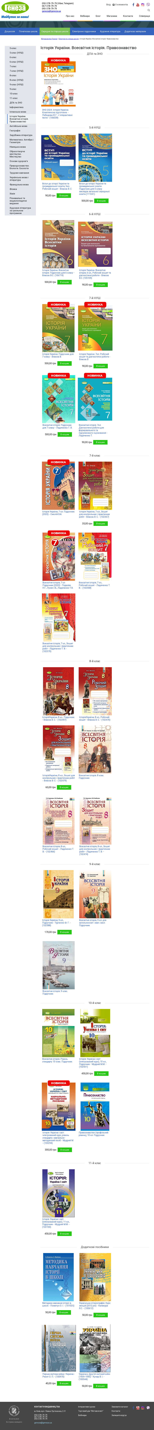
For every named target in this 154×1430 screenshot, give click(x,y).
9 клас (13, 89)
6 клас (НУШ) (16, 62)
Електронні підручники (84, 31)
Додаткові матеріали (135, 31)
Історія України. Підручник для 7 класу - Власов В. (58, 355)
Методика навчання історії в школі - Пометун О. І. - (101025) (58, 1304)
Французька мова (19, 184)
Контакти (128, 16)
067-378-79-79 (49, 6)
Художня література (110, 31)
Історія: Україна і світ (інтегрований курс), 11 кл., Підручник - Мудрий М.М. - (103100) (56, 1223)
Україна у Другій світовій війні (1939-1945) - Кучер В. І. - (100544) (94, 1377)
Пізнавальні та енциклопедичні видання (18, 201)
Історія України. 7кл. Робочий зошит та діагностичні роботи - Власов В (94, 357)
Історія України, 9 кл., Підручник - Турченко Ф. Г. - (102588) (56, 923)
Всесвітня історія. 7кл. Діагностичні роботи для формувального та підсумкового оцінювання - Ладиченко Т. (93, 430)
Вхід (108, 4)
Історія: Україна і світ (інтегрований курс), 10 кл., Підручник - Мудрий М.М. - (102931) (92, 1063)
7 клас (13, 66)
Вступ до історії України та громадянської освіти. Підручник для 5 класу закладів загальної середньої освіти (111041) (94, 188)
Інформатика (16, 107)
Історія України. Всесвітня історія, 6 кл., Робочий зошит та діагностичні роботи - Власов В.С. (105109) (95, 274)
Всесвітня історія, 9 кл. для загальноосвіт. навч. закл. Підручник (92, 923)
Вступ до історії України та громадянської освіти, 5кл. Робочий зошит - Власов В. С (57, 186)
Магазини (112, 16)
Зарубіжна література (21, 135)
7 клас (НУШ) (16, 71)
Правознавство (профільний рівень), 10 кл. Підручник (93, 1134)
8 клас (13, 75)
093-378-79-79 (49, 8)
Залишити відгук (119, 1415)
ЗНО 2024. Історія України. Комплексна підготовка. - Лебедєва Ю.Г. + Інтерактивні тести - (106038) (57, 114)
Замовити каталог (120, 1407)
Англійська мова (18, 126)
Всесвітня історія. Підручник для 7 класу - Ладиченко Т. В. (57, 426)
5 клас (13, 48)
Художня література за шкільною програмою (20, 211)
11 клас (14, 98)
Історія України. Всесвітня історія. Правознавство (19, 119)
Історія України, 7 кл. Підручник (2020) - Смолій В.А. (58, 513)
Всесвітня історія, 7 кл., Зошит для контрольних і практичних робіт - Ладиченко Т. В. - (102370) (57, 647)
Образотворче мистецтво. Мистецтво (17, 154)
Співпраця (144, 16)
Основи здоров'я (19, 161)
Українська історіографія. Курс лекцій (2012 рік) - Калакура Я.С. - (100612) (94, 1306)
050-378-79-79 (49, 3)
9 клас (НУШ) (16, 84)
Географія (15, 130)
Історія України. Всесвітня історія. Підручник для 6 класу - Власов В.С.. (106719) (58, 273)
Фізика (13, 189)
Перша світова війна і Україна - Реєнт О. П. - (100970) (58, 1375)
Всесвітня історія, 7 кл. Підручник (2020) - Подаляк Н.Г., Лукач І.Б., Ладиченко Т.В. (57, 585)
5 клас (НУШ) (16, 52)
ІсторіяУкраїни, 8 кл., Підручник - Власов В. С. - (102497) (58, 718)
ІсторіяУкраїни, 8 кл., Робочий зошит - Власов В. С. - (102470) (94, 718)
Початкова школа (28, 31)
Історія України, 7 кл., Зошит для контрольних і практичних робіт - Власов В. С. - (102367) (94, 514)
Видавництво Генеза (49, 39)
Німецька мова (18, 147)
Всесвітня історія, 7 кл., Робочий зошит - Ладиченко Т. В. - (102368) (95, 585)
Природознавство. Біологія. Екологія (19, 167)
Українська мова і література (19, 178)
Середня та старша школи (54, 31)
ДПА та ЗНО (16, 102)
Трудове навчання (19, 173)
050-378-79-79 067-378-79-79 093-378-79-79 (40, 1417)
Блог (98, 16)
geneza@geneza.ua (51, 11)
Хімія (12, 193)
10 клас (14, 93)
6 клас (13, 57)
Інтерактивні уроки (86, 1407)
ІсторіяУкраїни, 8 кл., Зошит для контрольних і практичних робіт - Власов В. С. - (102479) (58, 778)
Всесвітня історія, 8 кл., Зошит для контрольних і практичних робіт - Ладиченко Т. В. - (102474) (94, 850)
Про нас (70, 16)
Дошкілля (10, 31)
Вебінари (85, 16)
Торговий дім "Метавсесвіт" (90, 1411)
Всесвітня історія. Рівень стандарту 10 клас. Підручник (57, 1060)
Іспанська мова (18, 111)
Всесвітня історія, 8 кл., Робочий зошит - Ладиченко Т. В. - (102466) (58, 849)
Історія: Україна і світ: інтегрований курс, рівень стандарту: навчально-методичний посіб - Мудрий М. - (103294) (58, 1137)
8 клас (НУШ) (16, 80)
